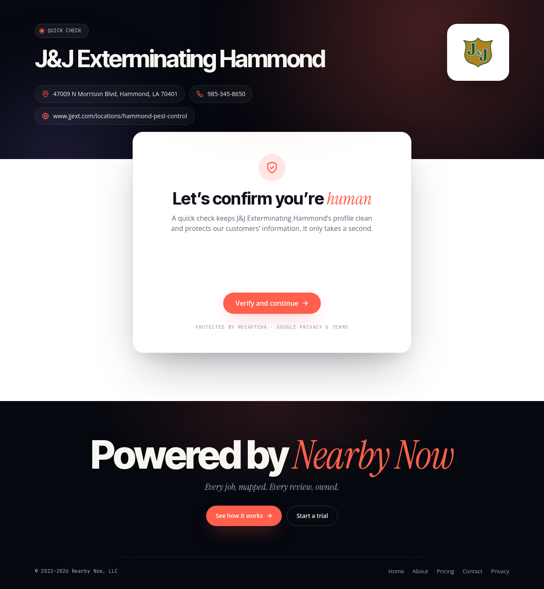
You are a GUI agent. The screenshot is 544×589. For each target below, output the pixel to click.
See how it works (243, 516)
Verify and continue (272, 303)
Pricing (445, 571)
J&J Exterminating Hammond (180, 58)
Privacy (500, 571)
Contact (472, 571)
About (420, 571)
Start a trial (312, 516)
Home (396, 571)
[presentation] (272, 264)
